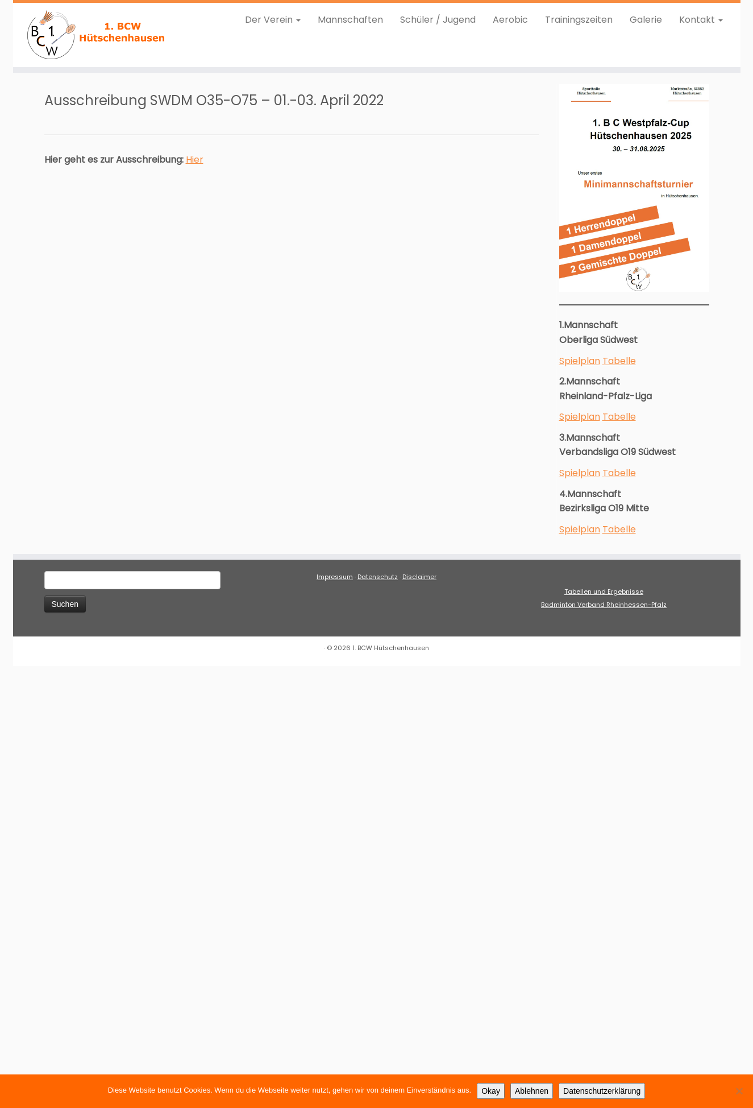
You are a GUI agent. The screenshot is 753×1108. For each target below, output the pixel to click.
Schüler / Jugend (438, 19)
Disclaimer (419, 576)
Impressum (335, 576)
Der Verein (273, 19)
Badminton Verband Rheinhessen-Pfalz (604, 604)
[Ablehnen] (738, 1091)
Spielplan (579, 360)
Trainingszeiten (579, 19)
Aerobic (510, 19)
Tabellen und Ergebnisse (603, 591)
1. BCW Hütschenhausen (390, 647)
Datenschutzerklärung (601, 1090)
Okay (490, 1090)
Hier (194, 159)
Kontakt (701, 19)
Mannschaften (350, 19)
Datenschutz (377, 576)
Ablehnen (531, 1090)
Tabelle (619, 360)
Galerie (646, 19)
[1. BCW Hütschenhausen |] (97, 35)
